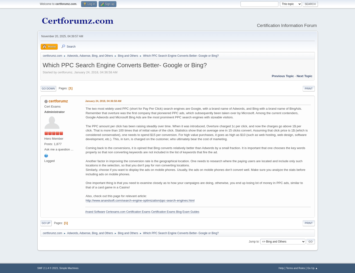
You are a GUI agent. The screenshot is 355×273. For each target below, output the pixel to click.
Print (309, 88)
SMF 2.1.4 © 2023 (47, 268)
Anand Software (95, 211)
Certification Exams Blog (166, 211)
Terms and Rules (295, 268)
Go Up (46, 223)
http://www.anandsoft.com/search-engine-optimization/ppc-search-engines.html (140, 200)
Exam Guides (191, 211)
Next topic (304, 76)
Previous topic (283, 76)
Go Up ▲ (312, 268)
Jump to (254, 241)
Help (281, 268)
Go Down (48, 88)
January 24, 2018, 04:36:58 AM (103, 101)
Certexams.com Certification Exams (128, 211)
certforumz (58, 101)
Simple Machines (69, 268)
